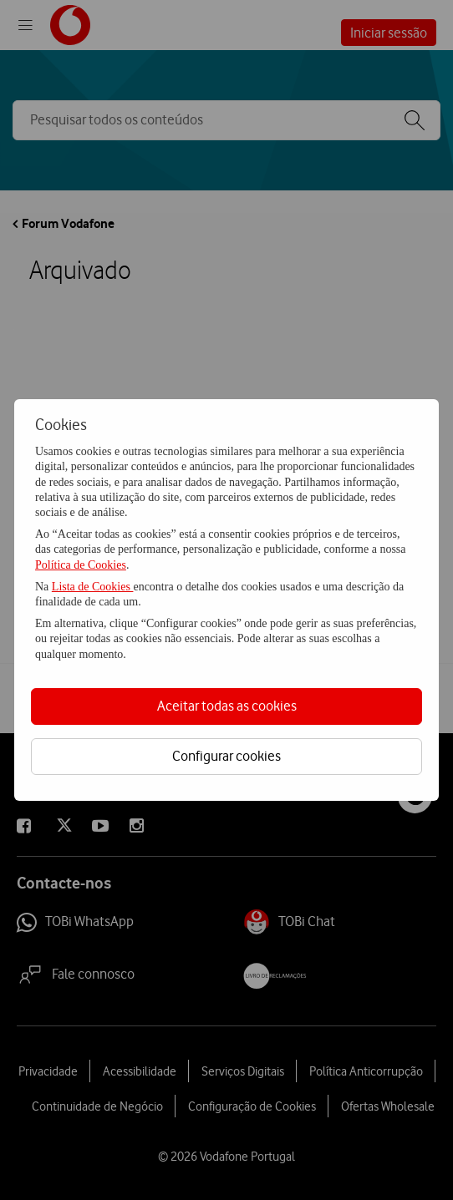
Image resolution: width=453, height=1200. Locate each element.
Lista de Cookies (93, 586)
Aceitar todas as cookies (227, 705)
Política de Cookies (80, 565)
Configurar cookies (226, 755)
